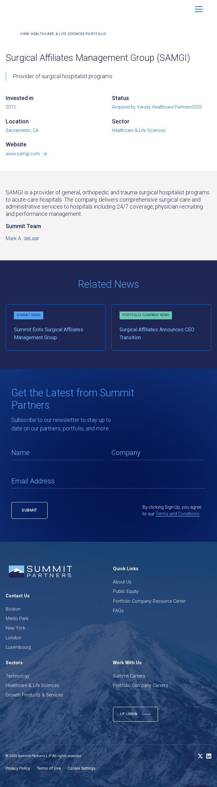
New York (15, 628)
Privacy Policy (18, 768)
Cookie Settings (81, 768)
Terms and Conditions (177, 513)
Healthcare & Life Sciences (32, 685)
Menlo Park (17, 618)
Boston (13, 609)
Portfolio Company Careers (140, 685)
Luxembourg (18, 647)
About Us (122, 582)
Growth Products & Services (34, 695)
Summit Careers (129, 676)
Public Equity (125, 591)
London (13, 638)
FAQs (118, 610)
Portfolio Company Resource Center (149, 601)
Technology (17, 676)
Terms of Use (49, 768)
